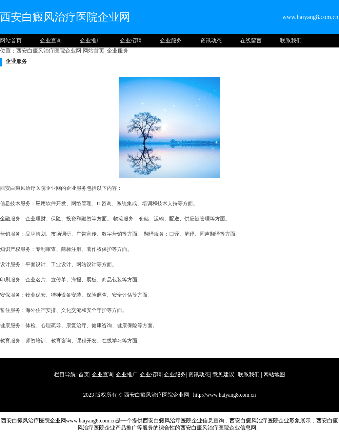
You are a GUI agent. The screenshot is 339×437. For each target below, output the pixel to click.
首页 (83, 374)
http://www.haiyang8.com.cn (224, 395)
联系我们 (291, 40)
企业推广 (91, 40)
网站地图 (274, 374)
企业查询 (51, 40)
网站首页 (11, 40)
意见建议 (223, 374)
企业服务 (171, 40)
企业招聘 (131, 40)
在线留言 (251, 40)
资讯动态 (211, 40)
